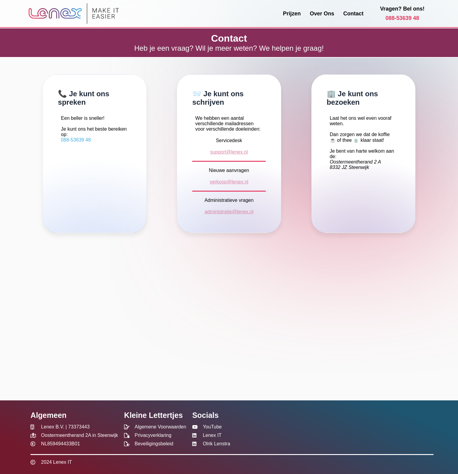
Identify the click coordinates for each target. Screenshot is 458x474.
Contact (353, 14)
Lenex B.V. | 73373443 (65, 426)
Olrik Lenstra (216, 443)
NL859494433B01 (60, 443)
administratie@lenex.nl (229, 211)
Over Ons (322, 14)
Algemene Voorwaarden (160, 426)
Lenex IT (212, 435)
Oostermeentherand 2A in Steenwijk (79, 435)
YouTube (212, 426)
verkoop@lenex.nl (229, 181)
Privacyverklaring (153, 435)
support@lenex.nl (229, 151)
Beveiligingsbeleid (154, 443)
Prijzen (292, 14)
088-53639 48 (402, 18)
